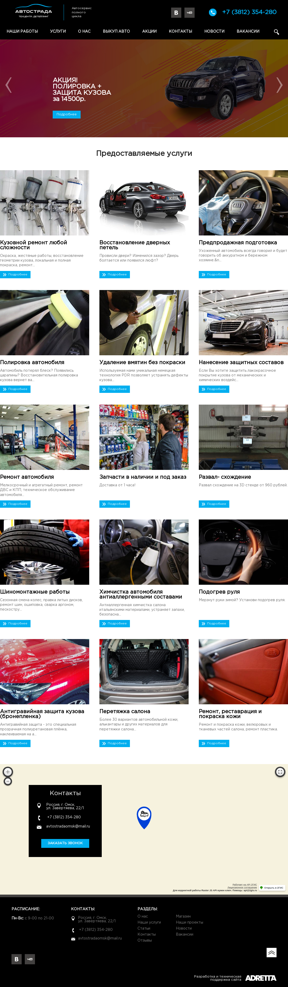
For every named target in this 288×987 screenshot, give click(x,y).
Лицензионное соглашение (242, 887)
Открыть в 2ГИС (273, 887)
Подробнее (67, 114)
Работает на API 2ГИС (245, 884)
